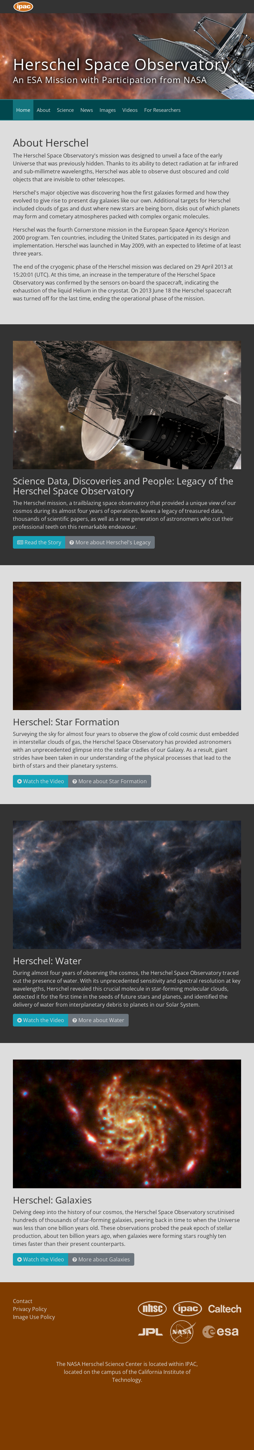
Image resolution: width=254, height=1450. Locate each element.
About (43, 110)
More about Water (98, 1020)
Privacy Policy (30, 1309)
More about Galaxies (101, 1259)
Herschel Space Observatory (121, 64)
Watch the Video (40, 781)
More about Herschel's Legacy (109, 542)
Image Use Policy (34, 1317)
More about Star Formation (109, 781)
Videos (130, 110)
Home (23, 110)
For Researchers (162, 110)
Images (108, 110)
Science (65, 110)
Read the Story (39, 542)
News (86, 110)
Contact (22, 1301)
